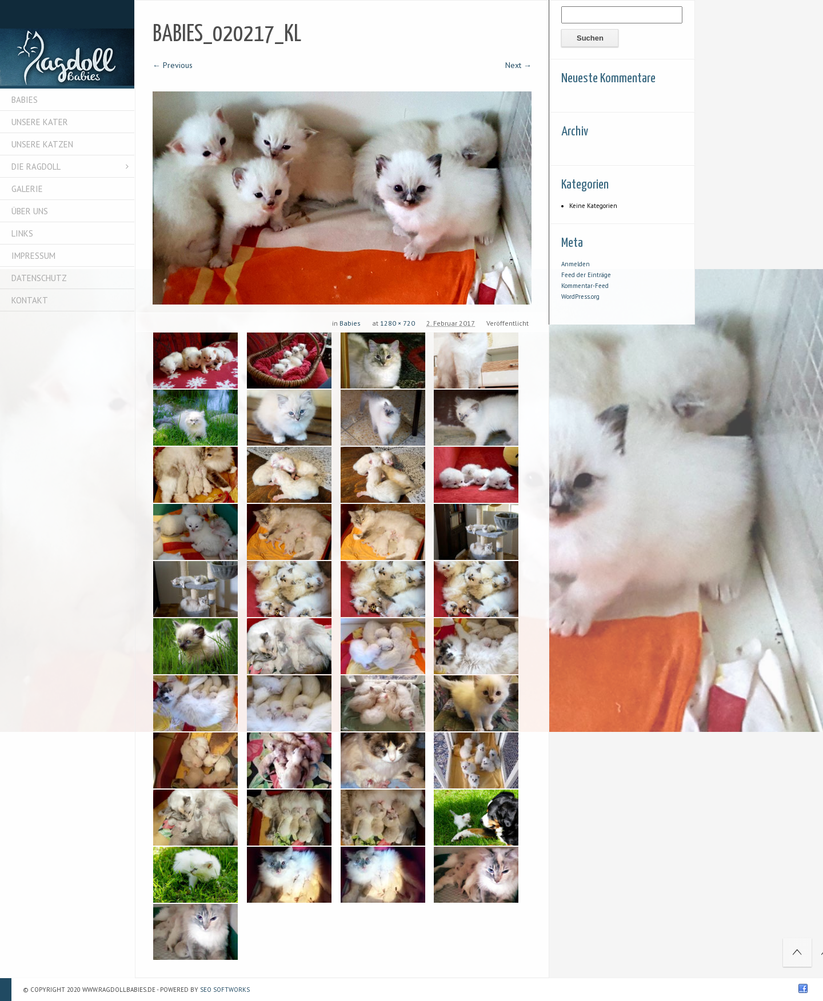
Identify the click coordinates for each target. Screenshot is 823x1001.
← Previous (173, 65)
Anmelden (575, 264)
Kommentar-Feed (585, 286)
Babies (350, 323)
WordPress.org (580, 297)
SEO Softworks (225, 990)
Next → (518, 65)
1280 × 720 (397, 323)
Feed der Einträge (586, 275)
